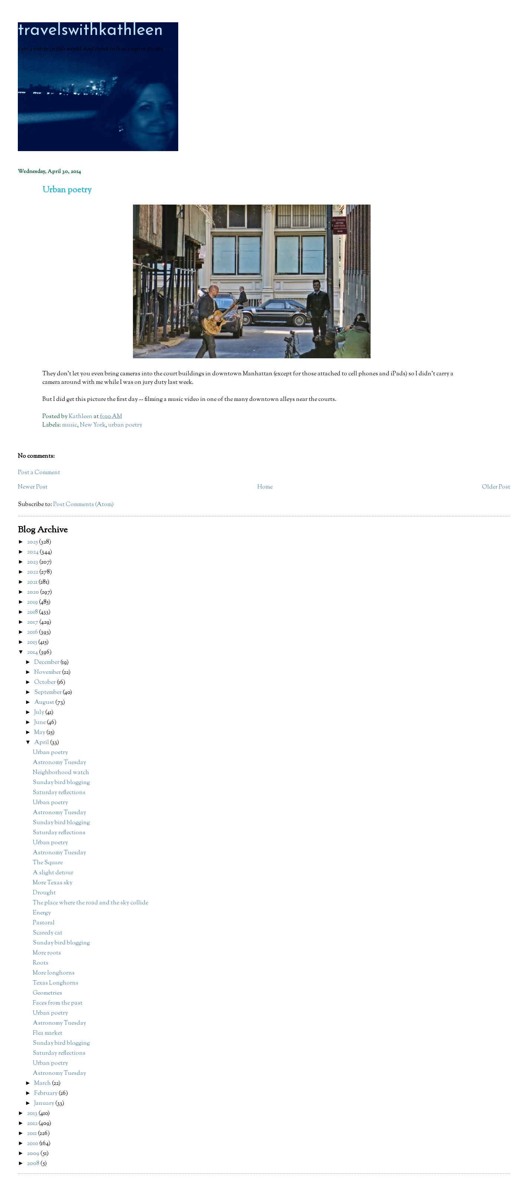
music (69, 425)
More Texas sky (52, 883)
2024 (33, 552)
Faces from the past (57, 1003)
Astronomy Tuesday (59, 762)
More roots (47, 953)
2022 (33, 572)
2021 (33, 582)
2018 (33, 612)
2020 (33, 592)
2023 (33, 562)
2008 (33, 1163)
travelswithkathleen (90, 30)
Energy (42, 913)
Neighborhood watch (61, 773)
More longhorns (54, 973)
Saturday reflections (59, 793)
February (46, 1093)
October (45, 682)
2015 (32, 642)
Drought (44, 893)
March (43, 1083)
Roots (40, 963)
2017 (33, 622)
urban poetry (125, 425)
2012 (33, 1123)
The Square (48, 863)
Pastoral (44, 923)
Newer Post (33, 487)
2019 (33, 602)
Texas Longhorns (55, 983)
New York (92, 425)
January (44, 1103)
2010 (33, 1143)
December (47, 662)
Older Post (496, 487)
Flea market (47, 1033)
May (40, 732)
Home (265, 487)
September (48, 692)
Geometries (47, 993)
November (48, 672)
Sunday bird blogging (61, 783)
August (44, 702)
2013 (33, 1113)
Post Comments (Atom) (83, 504)
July (39, 712)
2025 (33, 542)
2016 (33, 632)
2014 (33, 652)
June (40, 722)
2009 (33, 1153)
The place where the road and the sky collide (90, 903)
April (42, 742)
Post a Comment (39, 473)
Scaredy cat (47, 933)
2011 (32, 1133)
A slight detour (53, 873)
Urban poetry (50, 752)
